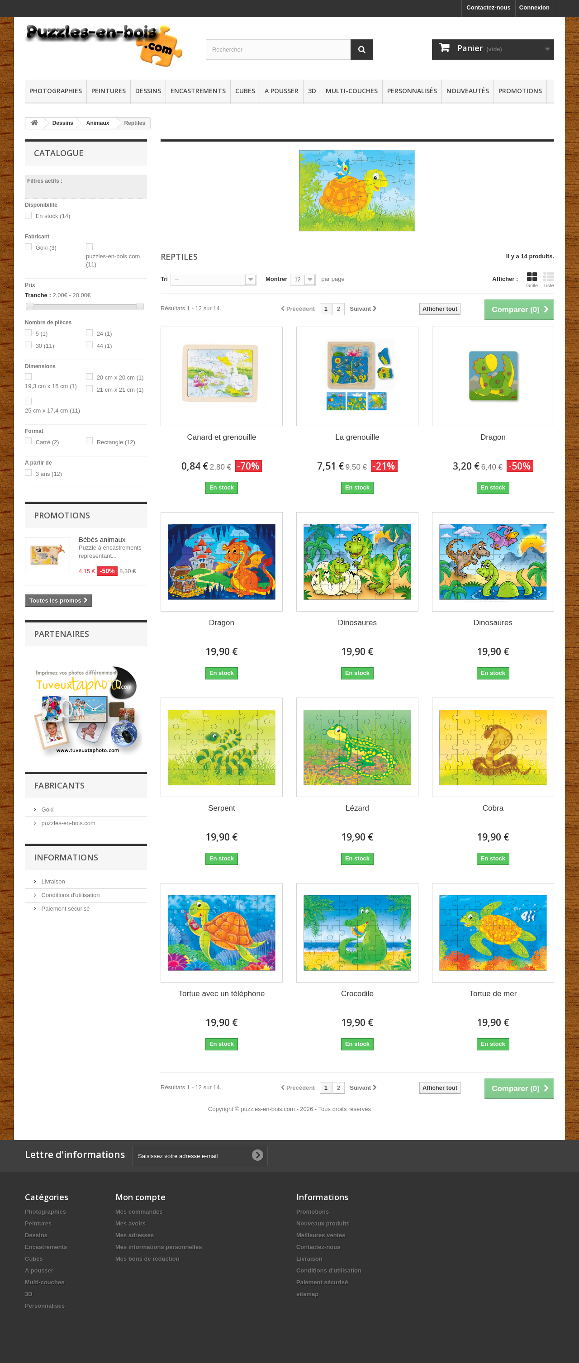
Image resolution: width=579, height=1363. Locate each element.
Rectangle (116, 442)
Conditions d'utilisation (70, 1000)
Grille (532, 280)
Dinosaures (357, 622)
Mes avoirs (130, 1223)
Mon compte (140, 1197)
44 (104, 345)
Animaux (97, 123)
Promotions (520, 90)
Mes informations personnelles (158, 1247)
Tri (164, 278)
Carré (47, 442)
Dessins (148, 90)
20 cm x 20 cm (120, 377)
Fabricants (59, 891)
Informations (66, 963)
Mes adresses (134, 1235)
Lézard (357, 808)
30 (45, 345)
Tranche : (38, 295)
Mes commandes (139, 1211)
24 (104, 333)
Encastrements (198, 90)
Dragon (493, 437)
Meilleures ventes (320, 1235)
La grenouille (357, 437)
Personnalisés (412, 90)
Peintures (108, 90)
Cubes (245, 90)
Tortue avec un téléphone (222, 993)
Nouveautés (467, 90)
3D (312, 90)
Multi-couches (352, 90)
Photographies (55, 90)
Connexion (534, 7)
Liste (548, 280)
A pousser (282, 90)
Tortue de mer (493, 993)
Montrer (276, 278)
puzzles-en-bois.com (67, 929)
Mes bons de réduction (147, 1258)
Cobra (493, 808)
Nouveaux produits (323, 1223)
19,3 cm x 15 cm (51, 386)
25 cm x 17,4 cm (52, 410)
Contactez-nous (488, 7)
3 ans (49, 473)
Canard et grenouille (221, 437)
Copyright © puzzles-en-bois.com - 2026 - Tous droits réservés (289, 1109)
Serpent (221, 808)
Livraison (52, 987)
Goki (46, 247)
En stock (53, 216)
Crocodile (357, 993)
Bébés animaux (102, 539)
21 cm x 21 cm (120, 389)
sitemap (307, 1294)
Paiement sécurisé (65, 1014)
